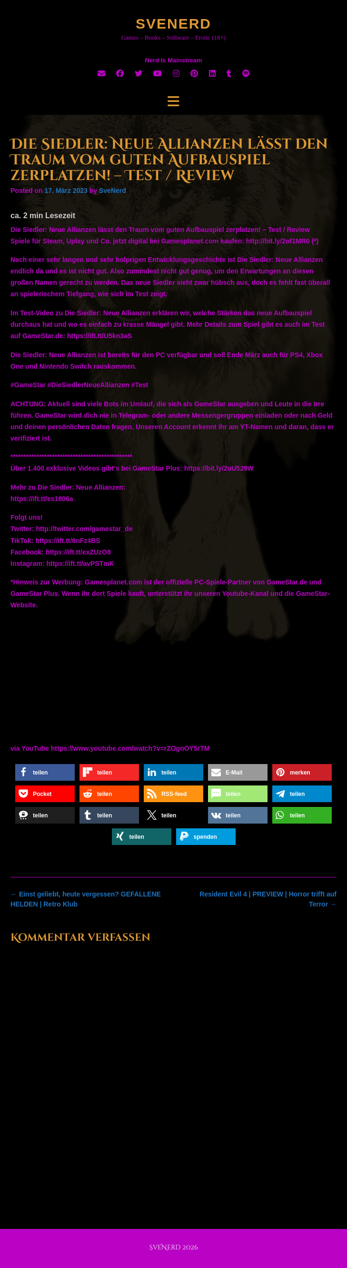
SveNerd (173, 23)
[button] (45, 772)
